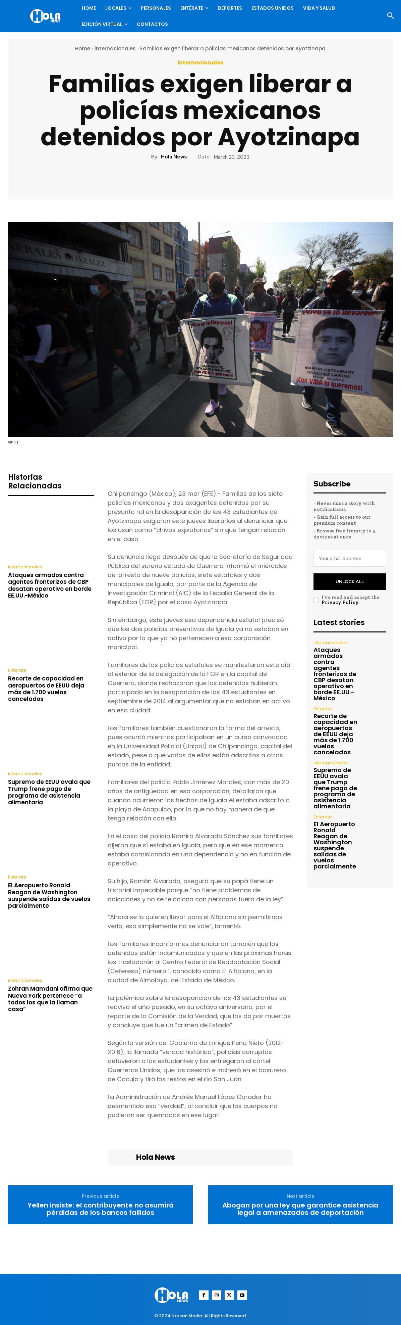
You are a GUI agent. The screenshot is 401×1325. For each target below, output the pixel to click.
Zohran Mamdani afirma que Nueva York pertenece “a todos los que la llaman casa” (50, 999)
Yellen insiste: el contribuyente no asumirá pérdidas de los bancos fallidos (100, 1208)
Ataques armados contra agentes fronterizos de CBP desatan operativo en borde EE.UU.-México (50, 585)
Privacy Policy (340, 602)
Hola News (174, 157)
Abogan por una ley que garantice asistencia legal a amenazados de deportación (300, 1208)
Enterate (17, 670)
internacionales (115, 48)
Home (82, 48)
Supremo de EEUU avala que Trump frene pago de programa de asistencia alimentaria (49, 792)
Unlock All (350, 581)
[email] (349, 558)
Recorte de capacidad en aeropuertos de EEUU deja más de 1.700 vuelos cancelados (46, 688)
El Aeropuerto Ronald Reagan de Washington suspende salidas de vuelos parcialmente (49, 895)
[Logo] (47, 16)
